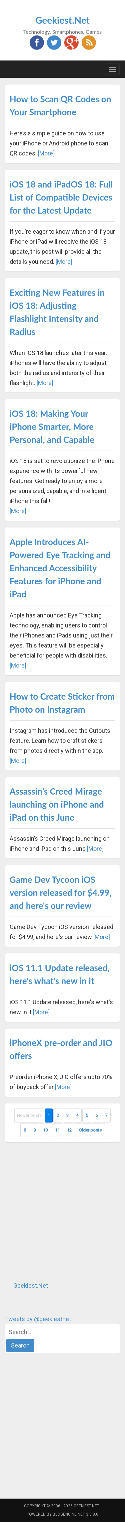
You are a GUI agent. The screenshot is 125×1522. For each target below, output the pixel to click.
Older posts (90, 1130)
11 (57, 1130)
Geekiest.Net (62, 20)
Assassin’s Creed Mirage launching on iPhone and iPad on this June (57, 804)
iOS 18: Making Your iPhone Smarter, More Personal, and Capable (52, 426)
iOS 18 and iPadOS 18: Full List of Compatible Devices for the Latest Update (61, 197)
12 (69, 1130)
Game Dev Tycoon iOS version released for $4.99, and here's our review (61, 892)
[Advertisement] (62, 1211)
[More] (46, 153)
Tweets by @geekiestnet (38, 1318)
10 (45, 1130)
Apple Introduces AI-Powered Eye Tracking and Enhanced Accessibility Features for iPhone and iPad (60, 568)
